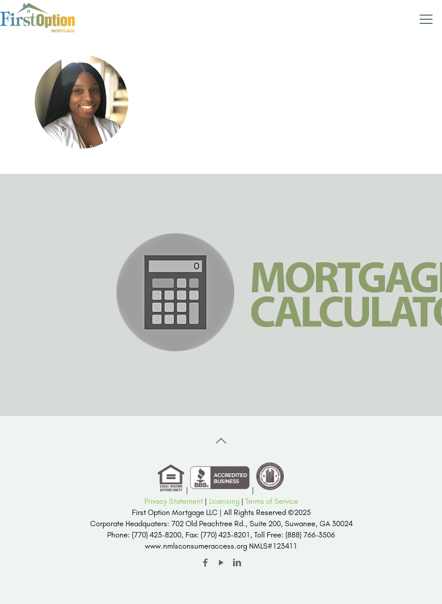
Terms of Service (271, 501)
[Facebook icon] (205, 562)
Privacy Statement (173, 501)
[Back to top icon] (221, 440)
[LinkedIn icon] (237, 562)
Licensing (224, 501)
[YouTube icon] (221, 562)
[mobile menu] (426, 18)
